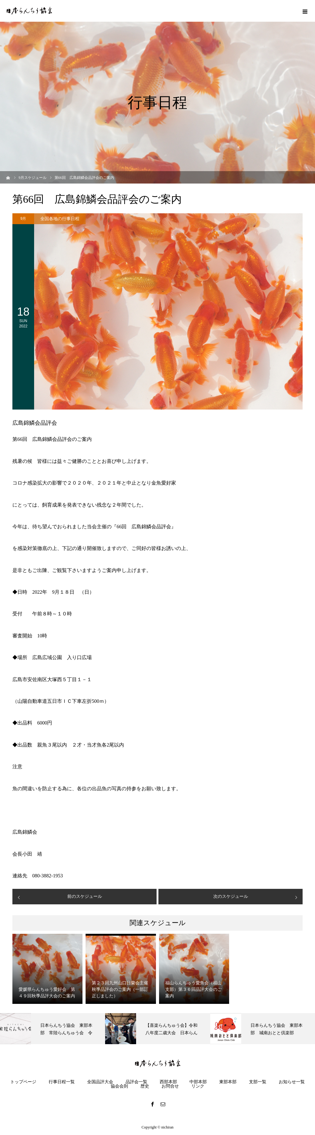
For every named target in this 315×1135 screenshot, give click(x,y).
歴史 (144, 1086)
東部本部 (228, 1082)
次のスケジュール (230, 896)
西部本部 (168, 1082)
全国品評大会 (100, 1082)
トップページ (23, 1082)
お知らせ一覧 (292, 1082)
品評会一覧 (136, 1082)
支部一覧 (257, 1082)
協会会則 (119, 1086)
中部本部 (198, 1082)
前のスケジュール (84, 896)
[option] (52, 1028)
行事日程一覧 (62, 1082)
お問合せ (170, 1086)
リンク (197, 1086)
